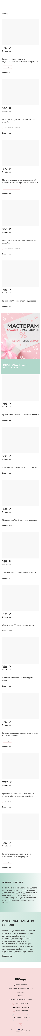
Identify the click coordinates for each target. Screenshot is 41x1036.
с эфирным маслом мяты (12, 127)
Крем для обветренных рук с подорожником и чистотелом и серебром (20, 60)
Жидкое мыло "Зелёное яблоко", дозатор (19, 520)
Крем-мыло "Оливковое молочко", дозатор (20, 415)
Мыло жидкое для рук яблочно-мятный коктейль (19, 120)
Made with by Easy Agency (20, 1030)
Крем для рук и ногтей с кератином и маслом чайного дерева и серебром (18, 794)
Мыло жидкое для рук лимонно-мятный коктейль (19, 241)
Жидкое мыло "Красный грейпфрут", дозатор (17, 679)
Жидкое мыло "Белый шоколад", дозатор (19, 467)
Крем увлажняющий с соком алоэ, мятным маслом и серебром (20, 734)
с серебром (7, 67)
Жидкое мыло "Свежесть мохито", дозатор (20, 572)
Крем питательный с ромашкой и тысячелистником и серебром (16, 855)
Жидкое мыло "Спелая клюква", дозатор (19, 625)
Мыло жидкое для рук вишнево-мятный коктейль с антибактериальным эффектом (20, 181)
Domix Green (7, 72)
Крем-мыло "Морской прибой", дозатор (19, 301)
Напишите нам (20, 1017)
